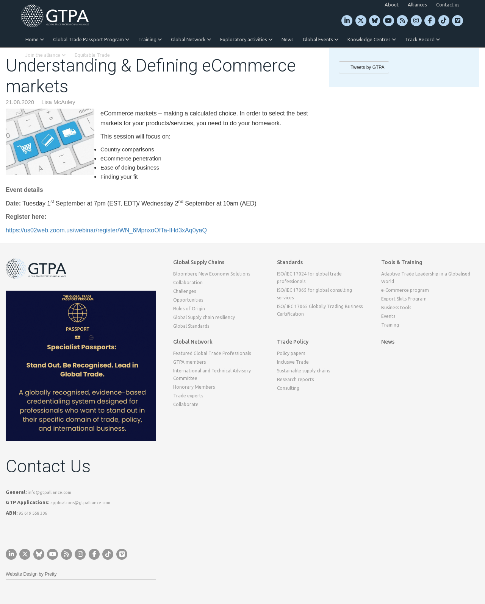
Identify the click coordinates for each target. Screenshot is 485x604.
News (288, 39)
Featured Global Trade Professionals (212, 353)
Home (34, 39)
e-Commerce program (405, 290)
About (392, 4)
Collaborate (186, 404)
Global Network (191, 39)
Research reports (295, 379)
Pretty (50, 574)
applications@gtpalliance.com (80, 502)
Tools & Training (401, 262)
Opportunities (188, 299)
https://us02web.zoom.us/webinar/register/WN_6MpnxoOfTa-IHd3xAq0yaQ (106, 230)
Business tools (396, 307)
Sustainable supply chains (303, 370)
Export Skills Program (404, 298)
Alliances (417, 4)
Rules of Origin (189, 308)
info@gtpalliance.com (49, 492)
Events (388, 316)
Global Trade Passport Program (91, 39)
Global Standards (191, 326)
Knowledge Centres (371, 39)
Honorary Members (194, 387)
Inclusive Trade (293, 362)
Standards (290, 262)
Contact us (448, 4)
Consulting (288, 388)
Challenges (184, 291)
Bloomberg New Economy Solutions (211, 273)
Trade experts (188, 395)
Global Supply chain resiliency (204, 317)
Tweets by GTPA (367, 67)
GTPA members (189, 362)
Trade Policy (292, 342)
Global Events (320, 39)
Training (150, 39)
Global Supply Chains (198, 262)
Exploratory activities (246, 39)
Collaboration (188, 282)
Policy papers (291, 353)
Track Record (422, 39)
